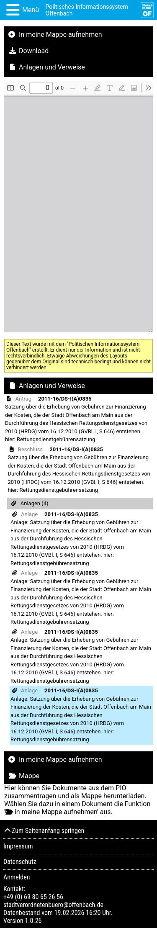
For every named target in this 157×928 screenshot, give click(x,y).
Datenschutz (19, 862)
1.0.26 (33, 921)
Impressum (18, 846)
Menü (30, 10)
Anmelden (16, 877)
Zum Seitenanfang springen (43, 831)
